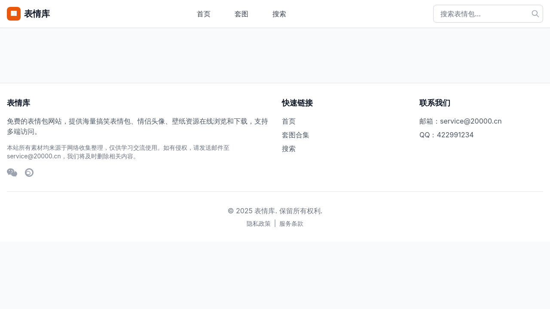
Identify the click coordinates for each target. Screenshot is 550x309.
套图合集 (295, 134)
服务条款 (291, 223)
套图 (241, 13)
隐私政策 (259, 223)
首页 (204, 13)
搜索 (279, 13)
